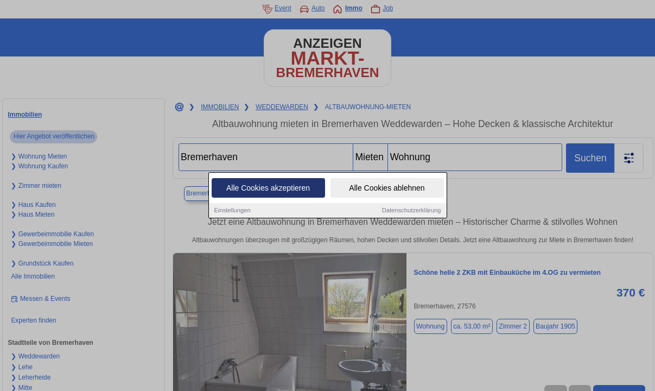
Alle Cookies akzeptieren (268, 189)
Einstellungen (232, 211)
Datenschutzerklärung (411, 211)
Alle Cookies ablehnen (386, 189)
